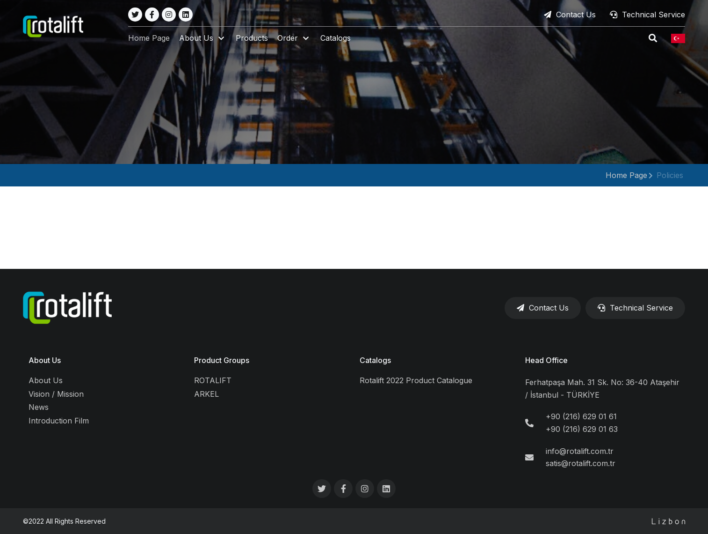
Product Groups (221, 360)
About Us (45, 360)
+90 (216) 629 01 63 (582, 429)
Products (252, 38)
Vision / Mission (56, 394)
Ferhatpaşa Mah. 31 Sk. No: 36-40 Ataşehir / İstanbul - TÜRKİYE (602, 389)
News (39, 407)
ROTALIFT (212, 380)
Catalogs (336, 38)
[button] (203, 38)
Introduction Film (59, 420)
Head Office (546, 360)
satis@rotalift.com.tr (580, 463)
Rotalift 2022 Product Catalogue (416, 380)
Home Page (149, 38)
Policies (670, 175)
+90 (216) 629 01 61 (581, 416)
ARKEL (206, 394)
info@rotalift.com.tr (580, 451)
